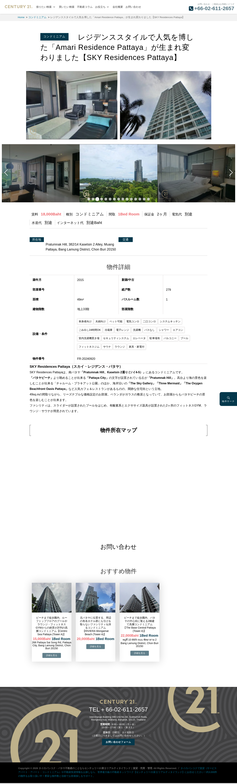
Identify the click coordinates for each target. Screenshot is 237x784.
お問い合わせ (133, 7)
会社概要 (118, 7)
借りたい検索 (44, 7)
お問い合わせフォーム (118, 742)
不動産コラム (85, 7)
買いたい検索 (66, 7)
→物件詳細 (51, 655)
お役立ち (100, 7)
